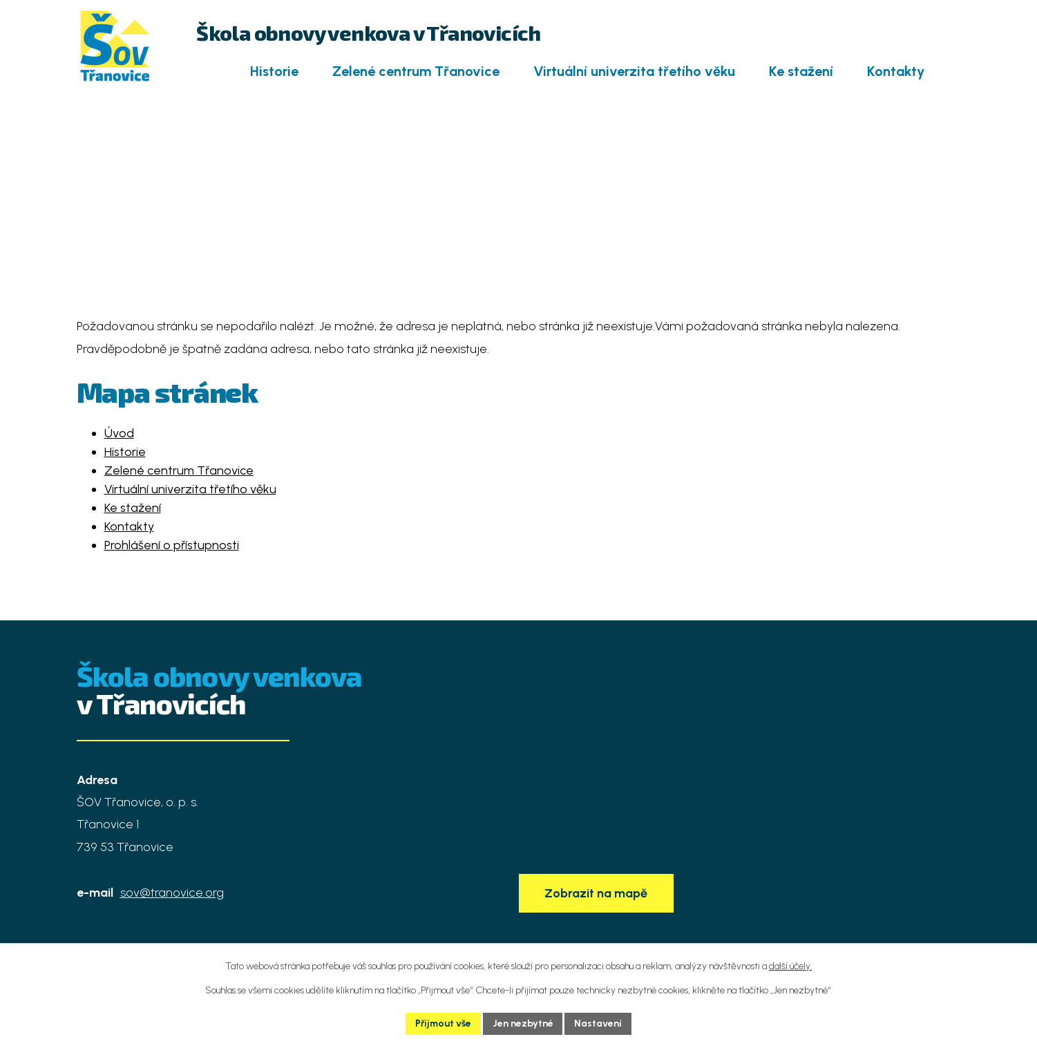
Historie (274, 71)
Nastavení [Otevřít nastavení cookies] (598, 1023)
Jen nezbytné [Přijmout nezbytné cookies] (523, 1023)
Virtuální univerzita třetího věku (634, 71)
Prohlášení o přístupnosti (171, 545)
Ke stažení (801, 71)
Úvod (206, 71)
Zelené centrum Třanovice (416, 71)
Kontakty (895, 71)
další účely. (790, 966)
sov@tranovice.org (172, 892)
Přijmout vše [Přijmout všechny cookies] (443, 1023)
